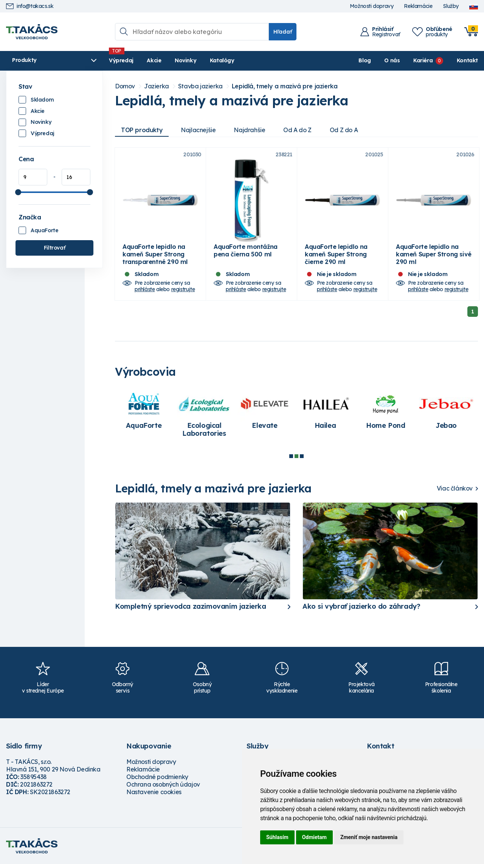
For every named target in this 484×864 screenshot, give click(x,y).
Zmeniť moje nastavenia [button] (368, 837)
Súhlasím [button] (277, 837)
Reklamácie (418, 6)
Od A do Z (297, 130)
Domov (125, 86)
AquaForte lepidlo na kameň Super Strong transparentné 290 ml (155, 254)
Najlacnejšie (198, 130)
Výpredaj (121, 60)
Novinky (185, 60)
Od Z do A (344, 130)
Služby (451, 6)
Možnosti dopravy (372, 6)
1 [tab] (291, 456)
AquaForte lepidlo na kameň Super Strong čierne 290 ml (336, 254)
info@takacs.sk (29, 6)
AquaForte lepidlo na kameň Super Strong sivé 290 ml (434, 254)
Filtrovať (54, 247)
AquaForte (44, 230)
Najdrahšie (249, 130)
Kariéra (423, 60)
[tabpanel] (145, 411)
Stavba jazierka (200, 86)
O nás (392, 60)
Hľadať (282, 31)
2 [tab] (296, 456)
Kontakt (467, 60)
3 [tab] (302, 456)
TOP (142, 130)
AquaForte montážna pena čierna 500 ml (246, 250)
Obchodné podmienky (157, 777)
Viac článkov (455, 488)
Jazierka (156, 86)
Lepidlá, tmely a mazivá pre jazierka (285, 86)
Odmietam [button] (314, 837)
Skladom (42, 99)
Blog (364, 60)
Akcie (154, 60)
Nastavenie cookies (154, 792)
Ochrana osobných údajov (163, 784)
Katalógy (222, 60)
